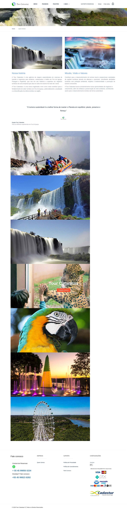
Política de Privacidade (70, 462)
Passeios (45, 4)
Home (13, 28)
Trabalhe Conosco (63, 290)
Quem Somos (41, 462)
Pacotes (56, 4)
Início (35, 4)
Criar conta (107, 4)
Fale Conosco (67, 470)
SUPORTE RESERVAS (87, 4)
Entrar (99, 4)
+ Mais (66, 4)
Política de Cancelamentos (71, 466)
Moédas (92, 462)
